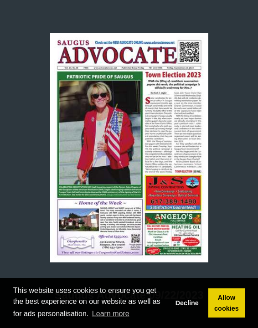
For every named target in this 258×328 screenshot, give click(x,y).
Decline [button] (187, 303)
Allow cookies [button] (226, 303)
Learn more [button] (110, 314)
